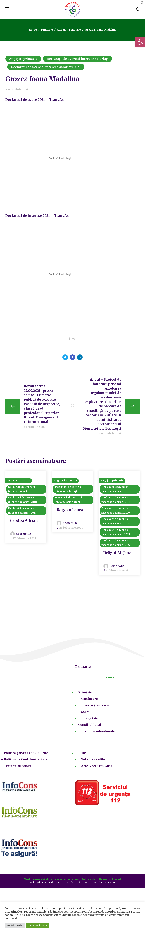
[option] (26, 507)
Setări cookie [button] (14, 925)
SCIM (85, 712)
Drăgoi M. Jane (117, 553)
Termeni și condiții (19, 766)
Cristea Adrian (24, 520)
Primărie (85, 692)
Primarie (47, 29)
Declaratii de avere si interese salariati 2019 (22, 510)
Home (33, 29)
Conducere (89, 699)
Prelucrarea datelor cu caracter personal (51, 879)
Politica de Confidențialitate (26, 759)
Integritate (89, 718)
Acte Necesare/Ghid (96, 766)
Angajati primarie (69, 29)
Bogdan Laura (70, 510)
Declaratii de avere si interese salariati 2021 (46, 67)
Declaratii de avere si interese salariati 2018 (22, 500)
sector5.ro (23, 533)
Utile (82, 753)
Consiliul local (89, 725)
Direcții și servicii (95, 705)
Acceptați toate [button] (38, 925)
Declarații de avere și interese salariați (77, 59)
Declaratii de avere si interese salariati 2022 (115, 543)
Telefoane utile (93, 759)
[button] (140, 42)
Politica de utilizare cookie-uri (101, 879)
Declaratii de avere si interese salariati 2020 (115, 521)
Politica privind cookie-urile (26, 753)
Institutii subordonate (98, 731)
